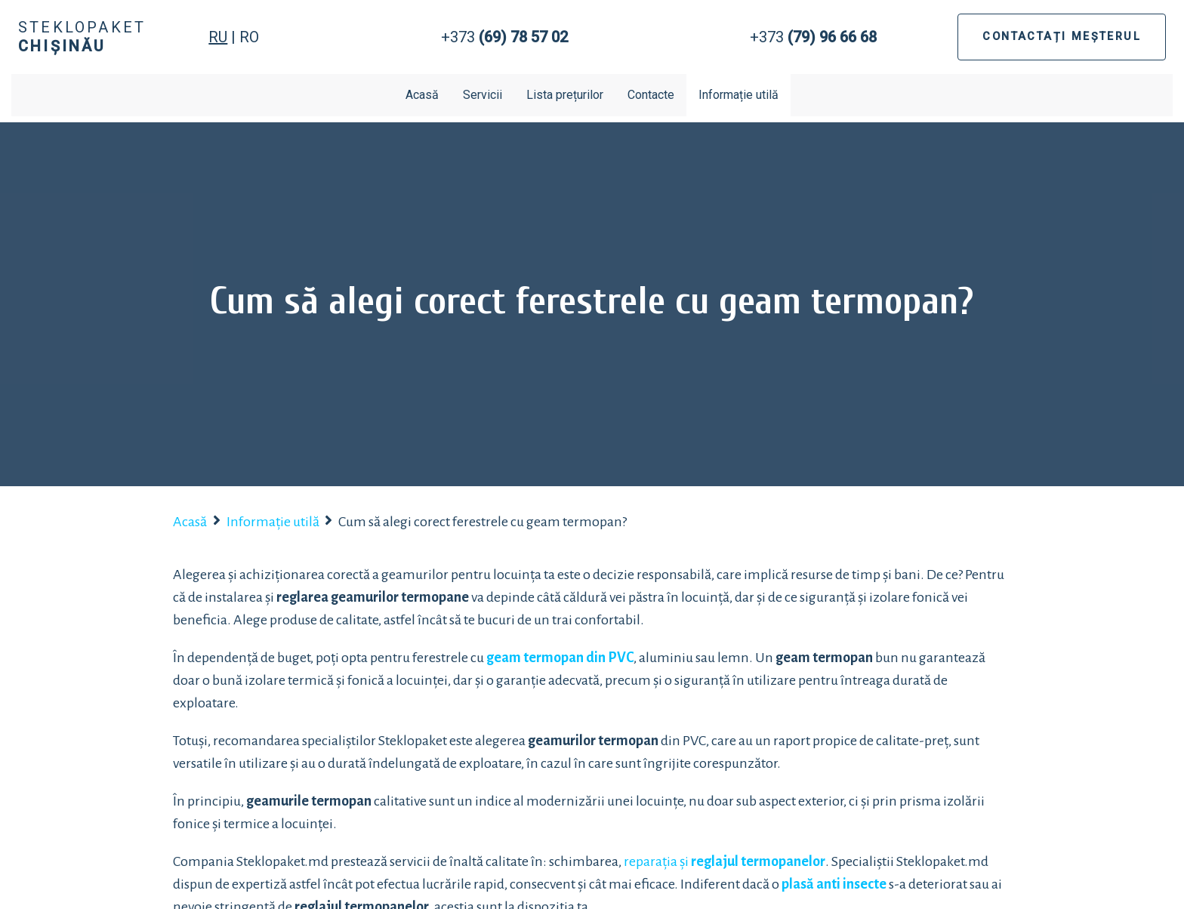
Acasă (422, 95)
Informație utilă (738, 95)
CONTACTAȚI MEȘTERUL (1061, 36)
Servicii (482, 95)
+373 (504, 37)
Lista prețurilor (564, 95)
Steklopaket (82, 36)
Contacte (650, 95)
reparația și (724, 861)
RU (217, 37)
